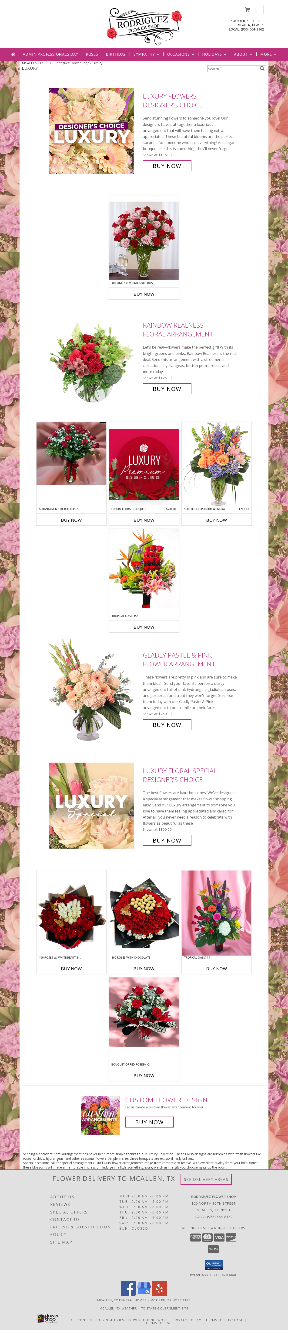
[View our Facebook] (128, 1294)
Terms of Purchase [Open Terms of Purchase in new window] (224, 1320)
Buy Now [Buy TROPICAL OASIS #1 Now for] (216, 969)
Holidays (214, 54)
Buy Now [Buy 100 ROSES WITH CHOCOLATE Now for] (144, 969)
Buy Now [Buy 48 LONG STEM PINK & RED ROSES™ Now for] (144, 294)
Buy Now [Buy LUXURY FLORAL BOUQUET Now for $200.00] (144, 520)
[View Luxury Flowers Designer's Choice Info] (95, 131)
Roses (92, 54)
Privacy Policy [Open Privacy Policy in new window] (187, 1320)
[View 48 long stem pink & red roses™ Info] (144, 238)
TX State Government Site (164, 1308)
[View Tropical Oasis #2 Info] (144, 571)
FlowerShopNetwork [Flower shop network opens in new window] (147, 1320)
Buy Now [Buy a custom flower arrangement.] (149, 1122)
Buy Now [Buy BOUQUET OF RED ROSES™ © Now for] (144, 1076)
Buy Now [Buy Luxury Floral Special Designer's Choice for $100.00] (167, 840)
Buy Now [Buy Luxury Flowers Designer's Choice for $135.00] (167, 166)
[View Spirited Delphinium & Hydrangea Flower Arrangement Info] (216, 464)
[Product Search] (233, 68)
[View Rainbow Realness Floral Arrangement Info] (95, 357)
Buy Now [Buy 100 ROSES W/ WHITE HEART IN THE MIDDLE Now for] (71, 969)
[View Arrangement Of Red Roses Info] (71, 453)
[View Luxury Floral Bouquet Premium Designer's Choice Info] (144, 464)
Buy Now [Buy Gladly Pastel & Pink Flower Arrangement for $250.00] (167, 725)
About (244, 54)
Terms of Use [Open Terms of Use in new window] (158, 1323)
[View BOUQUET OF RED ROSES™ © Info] (144, 1012)
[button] (251, 9)
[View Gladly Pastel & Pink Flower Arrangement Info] (95, 690)
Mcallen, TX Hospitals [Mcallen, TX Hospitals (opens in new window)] (171, 1300)
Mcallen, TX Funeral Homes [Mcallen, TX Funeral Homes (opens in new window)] (122, 1300)
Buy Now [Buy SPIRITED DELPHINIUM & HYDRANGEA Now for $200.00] (216, 520)
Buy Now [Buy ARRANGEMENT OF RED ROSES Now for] (71, 520)
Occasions (181, 54)
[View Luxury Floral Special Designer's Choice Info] (95, 805)
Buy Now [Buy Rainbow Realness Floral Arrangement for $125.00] (167, 389)
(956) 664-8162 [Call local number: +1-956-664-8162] (252, 29)
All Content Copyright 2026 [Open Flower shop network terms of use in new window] (97, 1320)
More (268, 54)
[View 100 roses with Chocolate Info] (144, 913)
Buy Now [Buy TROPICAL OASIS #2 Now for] (144, 627)
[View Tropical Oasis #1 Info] (216, 913)
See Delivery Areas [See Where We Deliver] (206, 1179)
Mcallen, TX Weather (118, 1308)
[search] (262, 68)
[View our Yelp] (159, 1294)
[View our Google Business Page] (144, 1294)
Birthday (116, 54)
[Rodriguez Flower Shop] (144, 26)
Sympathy (147, 54)
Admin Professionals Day (50, 54)
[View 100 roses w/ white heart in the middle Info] (71, 913)
